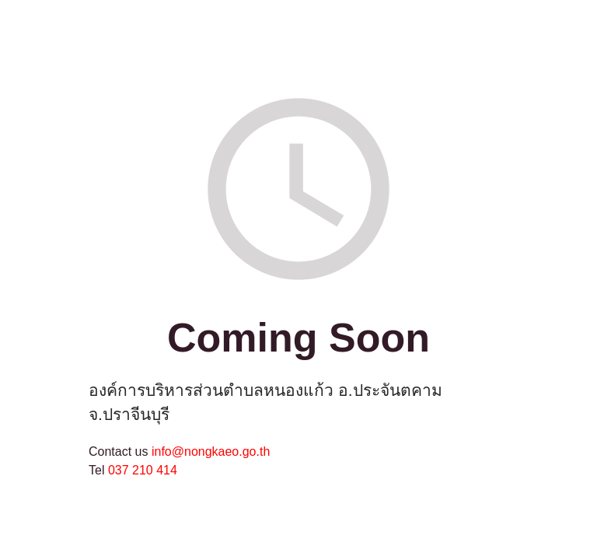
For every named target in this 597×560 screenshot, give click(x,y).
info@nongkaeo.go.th (211, 451)
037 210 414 (142, 470)
